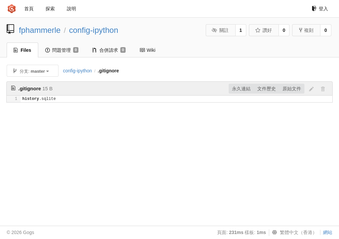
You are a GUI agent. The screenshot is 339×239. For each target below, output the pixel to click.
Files (22, 50)
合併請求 (109, 50)
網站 (327, 232)
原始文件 (291, 88)
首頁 (29, 8)
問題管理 (61, 50)
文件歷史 (266, 88)
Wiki (147, 50)
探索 (50, 8)
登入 (320, 8)
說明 (71, 8)
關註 (220, 30)
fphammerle (40, 30)
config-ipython (93, 30)
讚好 (263, 30)
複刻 (306, 30)
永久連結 (241, 88)
